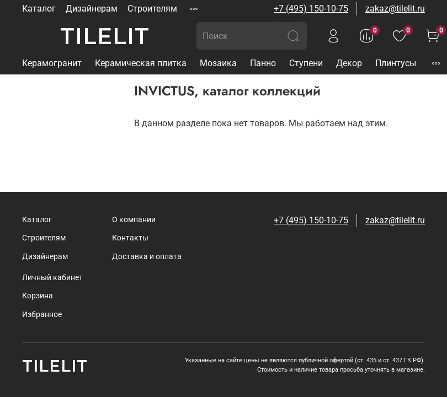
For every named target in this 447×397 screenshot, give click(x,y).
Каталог (39, 8)
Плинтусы (395, 63)
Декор (349, 63)
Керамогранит (52, 63)
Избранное (42, 314)
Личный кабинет (52, 277)
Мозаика (218, 63)
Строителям (152, 8)
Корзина (37, 296)
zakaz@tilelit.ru (395, 8)
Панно (263, 63)
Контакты (130, 238)
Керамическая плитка (141, 63)
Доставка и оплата (147, 256)
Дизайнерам (92, 8)
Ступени (306, 63)
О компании (134, 219)
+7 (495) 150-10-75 (311, 8)
